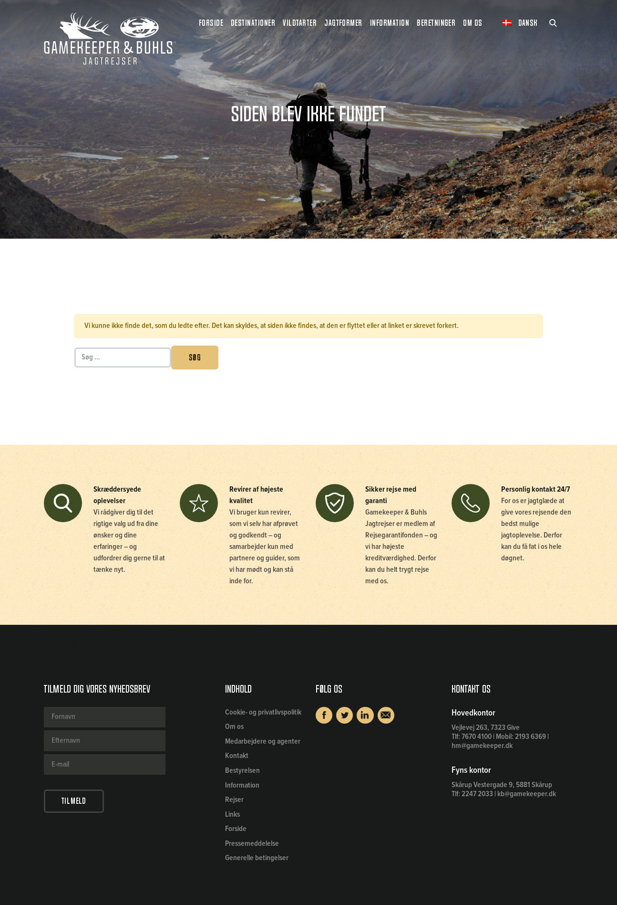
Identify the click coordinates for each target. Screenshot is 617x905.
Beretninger (436, 23)
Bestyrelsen (242, 771)
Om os (234, 727)
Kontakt (236, 756)
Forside (211, 23)
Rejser (234, 800)
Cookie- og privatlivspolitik (263, 712)
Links (232, 815)
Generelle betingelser (256, 858)
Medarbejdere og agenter (262, 742)
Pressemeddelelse (252, 844)
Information (242, 785)
